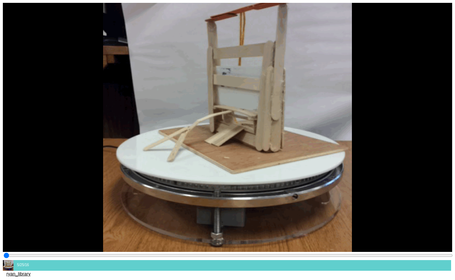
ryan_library (18, 273)
